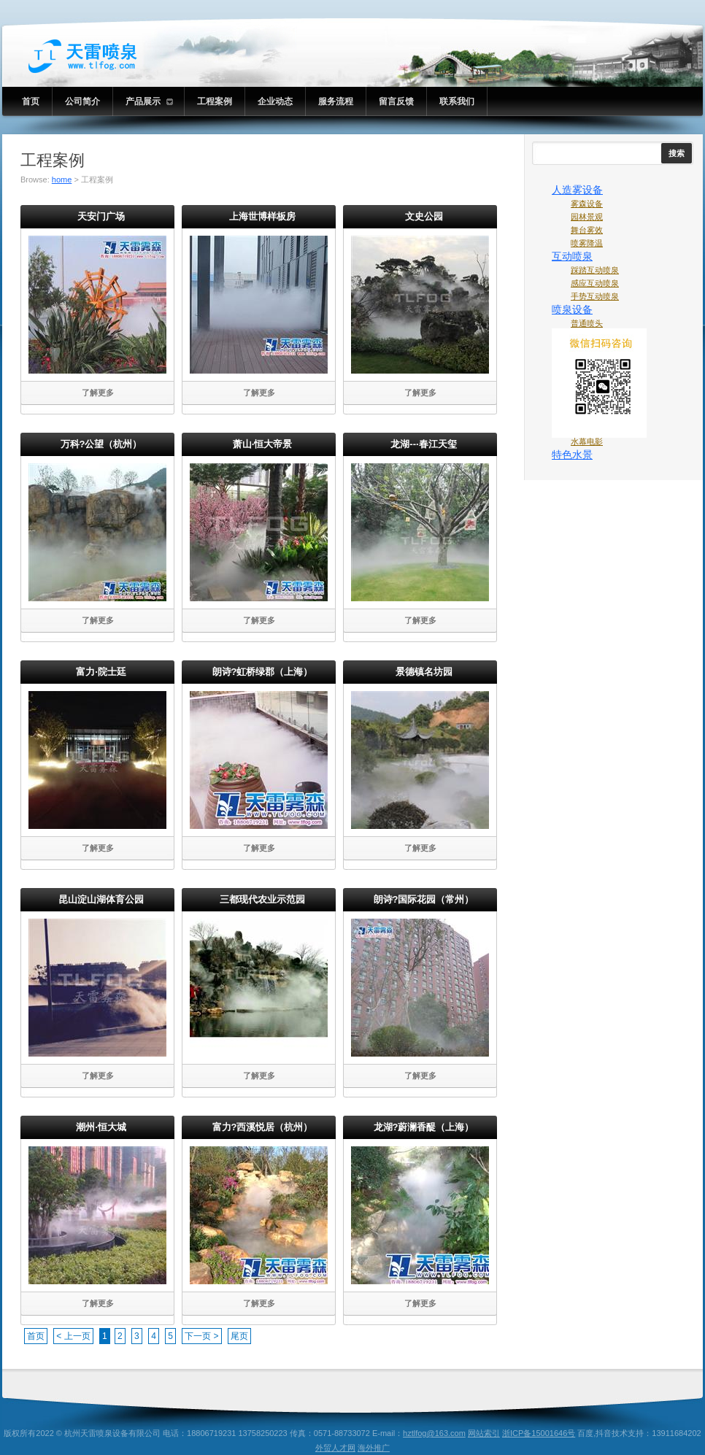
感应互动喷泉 (595, 283)
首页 (30, 101)
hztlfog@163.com (434, 1433)
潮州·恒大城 (101, 1127)
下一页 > (201, 1336)
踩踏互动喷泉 (595, 270)
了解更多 (98, 392)
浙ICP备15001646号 (538, 1433)
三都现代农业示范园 (262, 899)
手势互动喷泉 (595, 296)
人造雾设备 (577, 190)
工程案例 (214, 101)
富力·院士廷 (101, 671)
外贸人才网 (335, 1447)
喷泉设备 (572, 309)
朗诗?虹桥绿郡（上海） (262, 671)
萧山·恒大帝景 (263, 444)
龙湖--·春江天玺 (423, 444)
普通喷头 (587, 323)
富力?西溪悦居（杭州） (262, 1127)
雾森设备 (587, 203)
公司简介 (82, 101)
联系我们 (456, 101)
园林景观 (587, 216)
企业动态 (275, 101)
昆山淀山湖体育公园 (101, 899)
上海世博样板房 (262, 216)
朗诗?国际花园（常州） (424, 899)
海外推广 (374, 1447)
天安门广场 (101, 216)
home (62, 179)
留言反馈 (396, 101)
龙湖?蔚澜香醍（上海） (424, 1127)
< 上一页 (73, 1336)
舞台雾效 (587, 229)
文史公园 (424, 216)
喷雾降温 (587, 243)
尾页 (239, 1336)
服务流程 (335, 101)
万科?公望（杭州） (101, 444)
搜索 (677, 153)
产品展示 (149, 101)
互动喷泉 (572, 256)
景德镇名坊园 (424, 671)
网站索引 (484, 1433)
